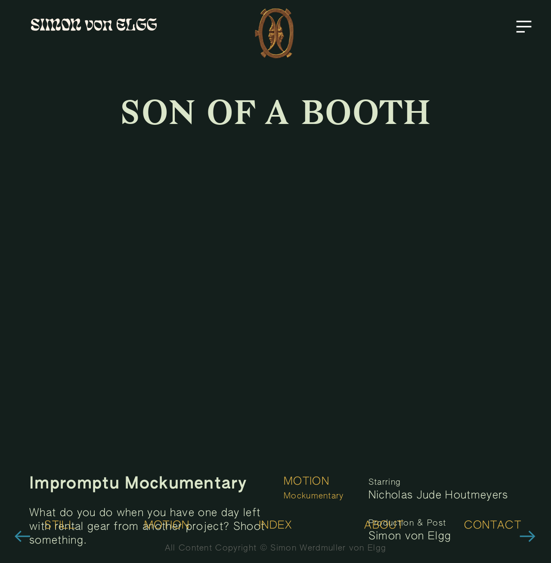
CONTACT (492, 525)
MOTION (306, 481)
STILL (60, 525)
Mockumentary (314, 496)
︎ (524, 26)
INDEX (275, 525)
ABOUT (384, 525)
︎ (22, 538)
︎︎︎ (528, 538)
